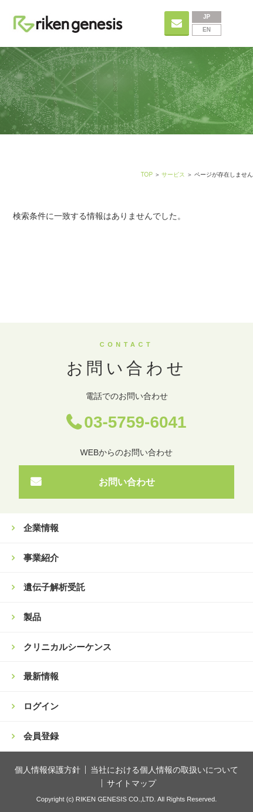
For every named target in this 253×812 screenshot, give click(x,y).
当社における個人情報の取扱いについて (164, 770)
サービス (173, 174)
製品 (32, 617)
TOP (147, 174)
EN (207, 29)
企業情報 (41, 528)
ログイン (41, 706)
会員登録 (41, 736)
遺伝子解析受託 (54, 587)
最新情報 (41, 676)
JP (206, 16)
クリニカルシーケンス (67, 647)
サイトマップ (131, 783)
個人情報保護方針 (47, 770)
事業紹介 (41, 558)
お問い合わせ (127, 482)
